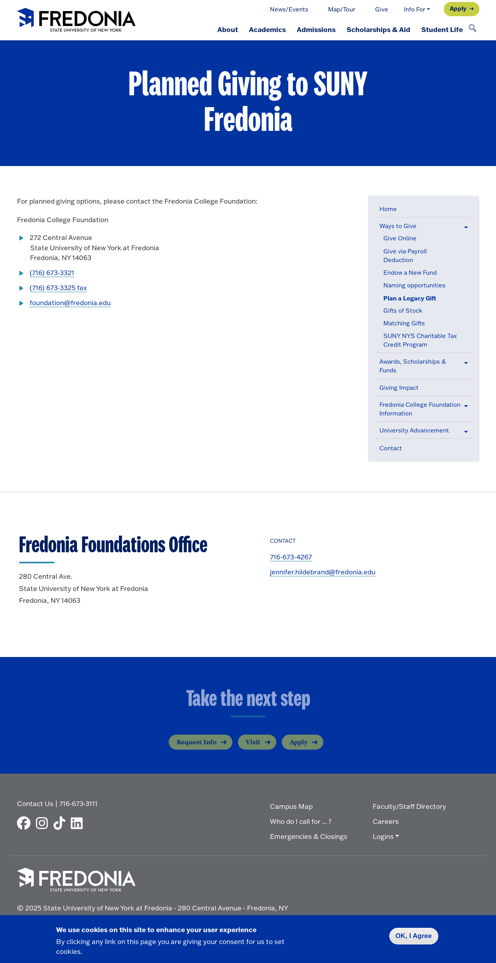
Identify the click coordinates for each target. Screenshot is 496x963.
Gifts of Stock (402, 310)
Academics (267, 29)
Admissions (316, 29)
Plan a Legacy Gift (409, 298)
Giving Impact (399, 387)
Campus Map (291, 806)
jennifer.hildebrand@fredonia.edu (322, 572)
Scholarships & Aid (378, 29)
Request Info (197, 748)
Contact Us (35, 803)
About (227, 29)
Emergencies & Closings (308, 836)
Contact (390, 448)
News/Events (289, 9)
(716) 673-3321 (52, 272)
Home (388, 209)
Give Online (400, 238)
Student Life (442, 29)
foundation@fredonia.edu (70, 302)
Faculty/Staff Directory (409, 806)
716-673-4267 (291, 557)
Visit (253, 748)
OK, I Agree (414, 936)
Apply (458, 8)
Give (381, 9)
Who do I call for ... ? (301, 821)
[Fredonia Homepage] (76, 20)
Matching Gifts (404, 323)
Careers (386, 821)
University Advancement (414, 430)
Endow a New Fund (410, 272)
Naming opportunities (414, 285)
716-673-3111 (78, 803)
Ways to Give (398, 226)
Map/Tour (341, 9)
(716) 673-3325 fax (58, 287)
